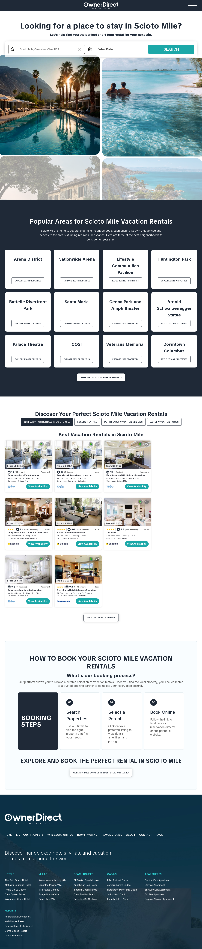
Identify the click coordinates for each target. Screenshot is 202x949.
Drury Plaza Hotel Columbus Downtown (173, 474)
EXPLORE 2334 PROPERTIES (28, 281)
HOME (8, 776)
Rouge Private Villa (49, 836)
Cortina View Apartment (157, 821)
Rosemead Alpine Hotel (17, 840)
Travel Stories (111, 776)
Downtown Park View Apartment (24, 474)
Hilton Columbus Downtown (22, 531)
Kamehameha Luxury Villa (52, 821)
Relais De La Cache (15, 831)
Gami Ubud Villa (47, 840)
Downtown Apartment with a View (121, 531)
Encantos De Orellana (85, 840)
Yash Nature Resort (15, 863)
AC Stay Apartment (155, 836)
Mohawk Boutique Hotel (18, 826)
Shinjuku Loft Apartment (157, 831)
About (130, 776)
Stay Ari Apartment (155, 826)
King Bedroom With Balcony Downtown (124, 474)
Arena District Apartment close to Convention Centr (73, 476)
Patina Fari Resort (14, 877)
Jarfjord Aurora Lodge (119, 826)
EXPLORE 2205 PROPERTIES (28, 323)
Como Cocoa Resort (16, 872)
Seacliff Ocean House (85, 831)
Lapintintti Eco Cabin (118, 840)
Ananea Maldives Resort (17, 858)
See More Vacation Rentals (101, 559)
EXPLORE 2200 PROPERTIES (76, 323)
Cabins (112, 816)
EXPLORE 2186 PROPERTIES (125, 323)
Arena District (24, 537)
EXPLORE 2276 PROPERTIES (76, 281)
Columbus (12, 480)
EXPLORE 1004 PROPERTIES (174, 359)
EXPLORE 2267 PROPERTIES (125, 281)
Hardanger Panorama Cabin (122, 831)
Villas (43, 816)
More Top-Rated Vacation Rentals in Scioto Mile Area (101, 714)
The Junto (61, 531)
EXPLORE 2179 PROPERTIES (125, 359)
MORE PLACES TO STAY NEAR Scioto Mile (101, 377)
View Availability (37, 485)
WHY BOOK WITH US (60, 776)
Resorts (10, 852)
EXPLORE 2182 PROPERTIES (77, 359)
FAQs (159, 776)
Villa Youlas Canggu (49, 831)
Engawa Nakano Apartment (159, 840)
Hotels (9, 816)
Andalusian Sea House (86, 826)
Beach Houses (83, 816)
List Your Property (29, 776)
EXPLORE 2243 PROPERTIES (174, 281)
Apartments (153, 816)
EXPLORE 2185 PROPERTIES (174, 323)
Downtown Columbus (76, 480)
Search (171, 49)
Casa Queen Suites (15, 836)
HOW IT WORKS (87, 776)
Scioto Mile (23, 480)
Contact (145, 776)
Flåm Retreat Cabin (117, 821)
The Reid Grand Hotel (16, 821)
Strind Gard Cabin (116, 836)
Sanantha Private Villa (50, 826)
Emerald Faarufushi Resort (19, 867)
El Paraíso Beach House (86, 821)
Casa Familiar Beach (84, 836)
